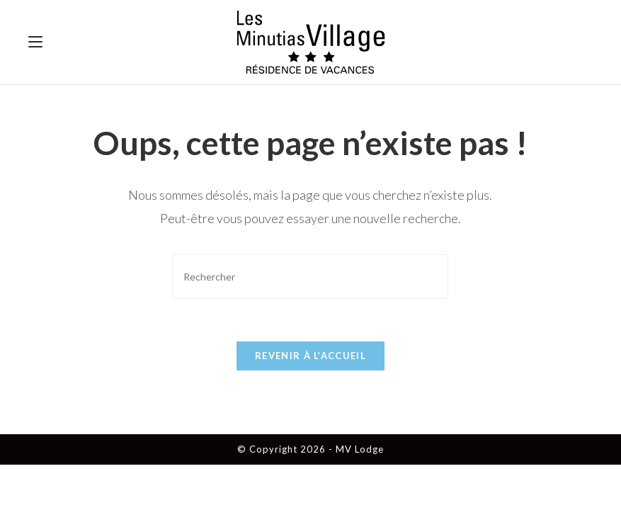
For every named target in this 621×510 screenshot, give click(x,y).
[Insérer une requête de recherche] (310, 276)
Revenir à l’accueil (310, 355)
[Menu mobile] (35, 42)
